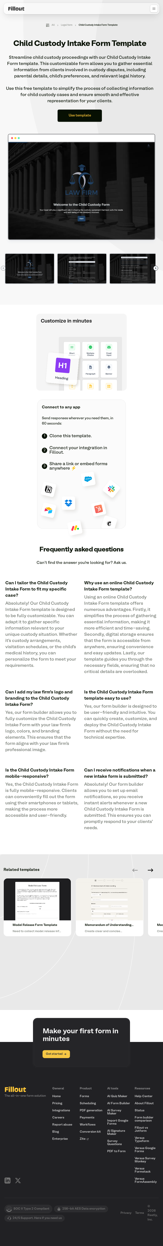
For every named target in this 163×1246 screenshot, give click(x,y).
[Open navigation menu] (154, 8)
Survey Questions (114, 1143)
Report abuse (62, 1124)
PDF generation (91, 1110)
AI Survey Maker (114, 1112)
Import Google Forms (117, 1122)
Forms (84, 1096)
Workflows (87, 1124)
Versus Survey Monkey (145, 1160)
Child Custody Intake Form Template (98, 25)
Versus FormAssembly (146, 1180)
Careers (58, 1117)
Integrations (61, 1110)
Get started (56, 1054)
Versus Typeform (142, 1140)
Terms (139, 1213)
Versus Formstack (143, 1170)
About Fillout (144, 1103)
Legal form (66, 25)
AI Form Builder (118, 1103)
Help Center (144, 1096)
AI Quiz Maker (117, 1096)
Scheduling (88, 1103)
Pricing (57, 1103)
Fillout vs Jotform (141, 1129)
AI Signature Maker (116, 1133)
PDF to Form (116, 1151)
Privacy (126, 1213)
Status (139, 1110)
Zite (84, 1139)
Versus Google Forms (145, 1150)
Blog (55, 1131)
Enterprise (60, 1139)
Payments (87, 1117)
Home (56, 1096)
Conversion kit (90, 1131)
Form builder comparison (144, 1119)
